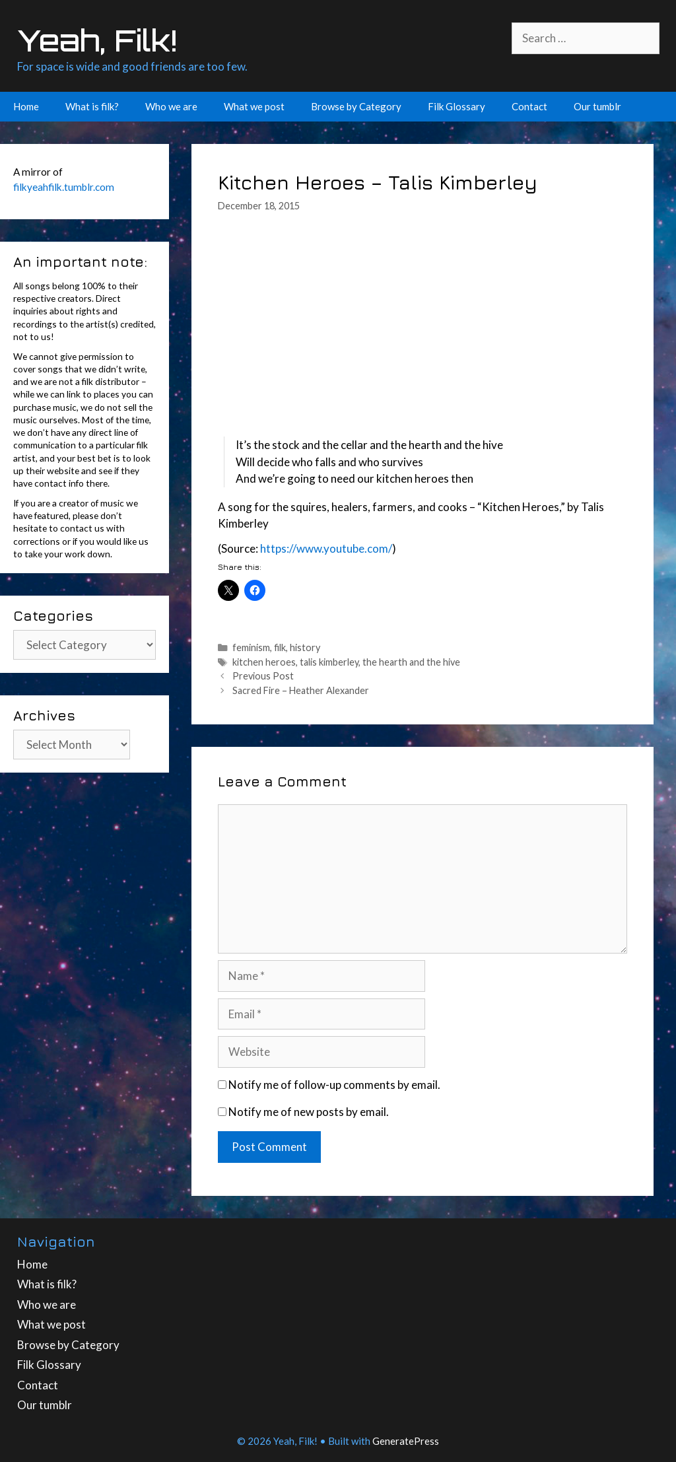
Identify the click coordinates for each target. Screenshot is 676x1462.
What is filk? (92, 106)
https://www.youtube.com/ (326, 548)
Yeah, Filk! (97, 40)
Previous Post (263, 675)
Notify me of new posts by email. (308, 1112)
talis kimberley (329, 662)
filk (280, 647)
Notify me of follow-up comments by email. (334, 1085)
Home (26, 106)
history (305, 647)
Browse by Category (356, 106)
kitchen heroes (264, 662)
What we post (254, 106)
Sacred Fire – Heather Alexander (300, 690)
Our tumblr (597, 106)
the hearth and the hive (411, 662)
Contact (529, 106)
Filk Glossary (456, 106)
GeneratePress (405, 1441)
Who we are (171, 106)
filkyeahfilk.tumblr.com (63, 187)
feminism (251, 647)
